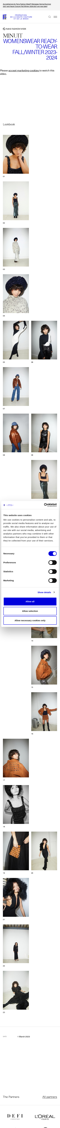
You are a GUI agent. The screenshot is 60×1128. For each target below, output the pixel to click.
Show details (44, 592)
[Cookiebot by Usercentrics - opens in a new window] (44, 505)
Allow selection (30, 611)
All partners (49, 1097)
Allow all (30, 601)
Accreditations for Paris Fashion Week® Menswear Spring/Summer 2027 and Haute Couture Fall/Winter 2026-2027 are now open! (27, 5)
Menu (54, 17)
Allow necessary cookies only (30, 620)
